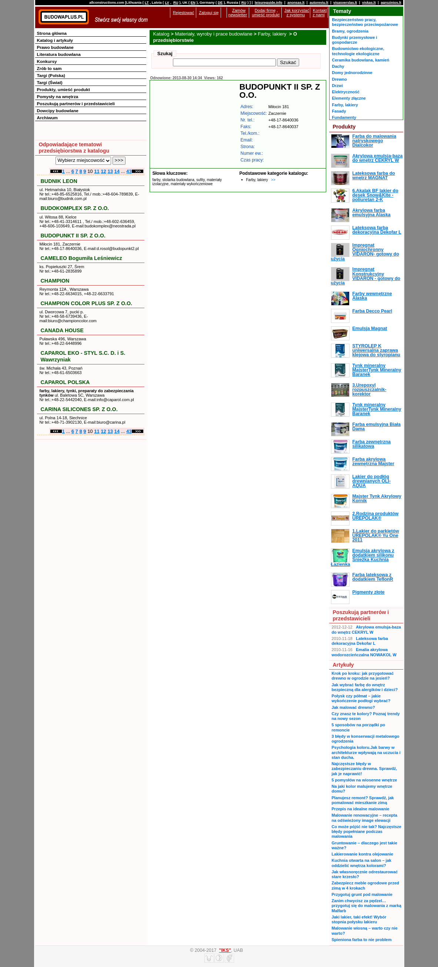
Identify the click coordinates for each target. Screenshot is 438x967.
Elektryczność (346, 92)
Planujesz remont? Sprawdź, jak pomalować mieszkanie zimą (363, 800)
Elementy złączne (349, 98)
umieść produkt (266, 15)
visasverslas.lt (345, 2)
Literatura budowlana (59, 54)
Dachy (338, 66)
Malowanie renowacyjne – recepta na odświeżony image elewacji (364, 817)
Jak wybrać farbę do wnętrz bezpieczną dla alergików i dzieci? (365, 687)
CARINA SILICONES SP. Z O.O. (79, 409)
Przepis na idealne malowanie (360, 809)
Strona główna (52, 33)
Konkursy (47, 61)
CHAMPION (55, 281)
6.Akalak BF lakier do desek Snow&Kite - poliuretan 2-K (375, 195)
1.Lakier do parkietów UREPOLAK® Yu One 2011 (375, 535)
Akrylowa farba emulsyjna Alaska (371, 212)
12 (103, 171)
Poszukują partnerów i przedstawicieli (76, 103)
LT (147, 2)
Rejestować (183, 12)
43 (128, 171)
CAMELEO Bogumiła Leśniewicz (81, 258)
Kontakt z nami (319, 12)
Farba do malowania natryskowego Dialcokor (374, 141)
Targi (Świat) (50, 82)
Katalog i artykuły (55, 40)
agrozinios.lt (391, 2)
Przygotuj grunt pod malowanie (362, 894)
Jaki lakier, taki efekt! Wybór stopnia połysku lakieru (359, 919)
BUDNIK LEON (59, 181)
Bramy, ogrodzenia (350, 31)
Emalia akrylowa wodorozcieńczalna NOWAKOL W (364, 652)
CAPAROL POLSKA (65, 382)
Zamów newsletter (237, 12)
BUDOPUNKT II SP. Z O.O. (73, 236)
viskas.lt (369, 2)
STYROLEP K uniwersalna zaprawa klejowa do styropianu (376, 350)
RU (175, 2)
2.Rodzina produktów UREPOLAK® (375, 516)
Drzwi (337, 85)
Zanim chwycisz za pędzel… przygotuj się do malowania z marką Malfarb (366, 905)
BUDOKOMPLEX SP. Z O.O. (75, 208)
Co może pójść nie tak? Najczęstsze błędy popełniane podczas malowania (366, 831)
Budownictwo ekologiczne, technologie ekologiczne (358, 51)
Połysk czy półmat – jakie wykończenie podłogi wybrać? (361, 698)
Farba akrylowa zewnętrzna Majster (373, 461)
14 (117, 171)
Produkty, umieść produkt (63, 89)
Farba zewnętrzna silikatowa (371, 444)
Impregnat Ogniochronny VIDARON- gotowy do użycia (365, 252)
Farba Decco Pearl (372, 311)
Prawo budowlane (55, 47)
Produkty (344, 127)
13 (110, 171)
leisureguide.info (268, 2)
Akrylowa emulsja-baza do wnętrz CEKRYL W (377, 158)
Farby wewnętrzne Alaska (372, 296)
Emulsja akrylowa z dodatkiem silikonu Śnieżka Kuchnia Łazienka (362, 557)
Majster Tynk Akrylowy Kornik (376, 498)
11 (96, 171)
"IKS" (225, 950)
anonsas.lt (295, 2)
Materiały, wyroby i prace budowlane (213, 34)
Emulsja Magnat (369, 328)
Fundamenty (344, 117)
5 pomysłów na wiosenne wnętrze (364, 780)
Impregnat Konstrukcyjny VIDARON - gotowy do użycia (366, 276)
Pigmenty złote (368, 592)
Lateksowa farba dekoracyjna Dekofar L (376, 230)
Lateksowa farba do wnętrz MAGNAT (373, 175)
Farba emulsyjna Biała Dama (376, 426)
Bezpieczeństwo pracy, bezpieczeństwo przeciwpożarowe (365, 22)
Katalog (161, 34)
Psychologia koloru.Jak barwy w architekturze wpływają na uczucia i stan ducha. (366, 752)
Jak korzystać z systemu (296, 12)
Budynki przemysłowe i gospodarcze (354, 39)
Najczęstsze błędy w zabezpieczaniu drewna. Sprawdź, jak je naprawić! (364, 768)
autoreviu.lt (319, 2)
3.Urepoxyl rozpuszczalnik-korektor (369, 390)
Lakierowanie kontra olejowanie (362, 854)
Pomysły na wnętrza (57, 96)
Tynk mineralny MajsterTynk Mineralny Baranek (376, 370)
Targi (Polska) (51, 75)
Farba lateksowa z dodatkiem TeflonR (372, 577)
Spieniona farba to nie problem (362, 939)
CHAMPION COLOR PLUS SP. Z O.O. (87, 303)
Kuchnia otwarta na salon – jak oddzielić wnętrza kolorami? (361, 862)
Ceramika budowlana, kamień (360, 60)
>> (273, 180)
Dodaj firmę (265, 10)
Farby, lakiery (273, 34)
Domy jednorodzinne (352, 72)
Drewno (339, 79)
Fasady (339, 111)
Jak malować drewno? (353, 707)
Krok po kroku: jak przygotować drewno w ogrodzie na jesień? (363, 675)
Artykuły (343, 665)
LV (167, 2)
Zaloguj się (208, 12)
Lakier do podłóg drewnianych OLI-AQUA (371, 481)
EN (193, 2)
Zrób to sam (49, 68)
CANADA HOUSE (62, 330)
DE (220, 2)
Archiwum (47, 117)
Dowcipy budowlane (57, 110)
